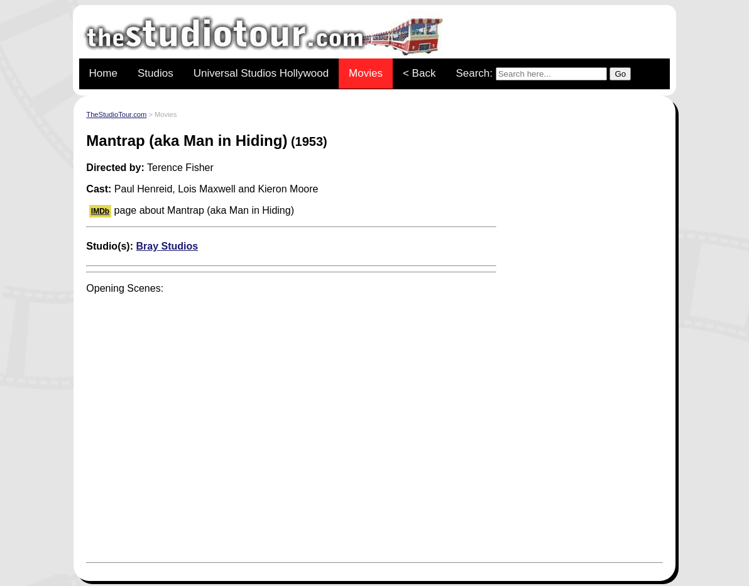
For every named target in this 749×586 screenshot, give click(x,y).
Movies (366, 73)
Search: (543, 73)
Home (103, 73)
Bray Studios (167, 246)
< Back (419, 73)
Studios (155, 73)
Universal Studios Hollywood (261, 73)
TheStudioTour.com (116, 114)
